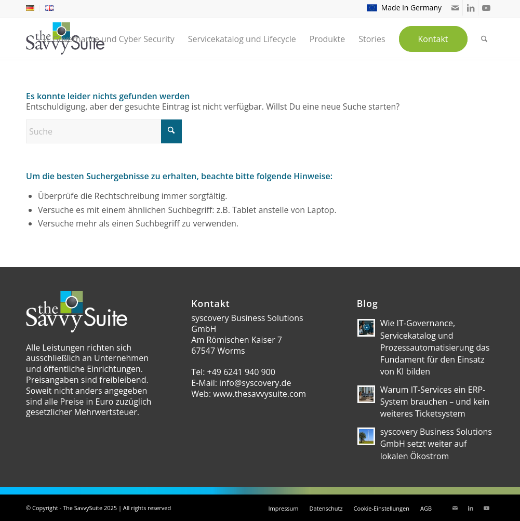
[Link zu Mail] (454, 8)
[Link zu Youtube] (486, 8)
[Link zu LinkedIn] (470, 8)
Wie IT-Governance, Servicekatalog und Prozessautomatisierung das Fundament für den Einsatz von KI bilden (435, 347)
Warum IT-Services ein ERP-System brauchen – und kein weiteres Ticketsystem (435, 401)
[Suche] (104, 131)
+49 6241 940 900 (241, 372)
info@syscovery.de (255, 383)
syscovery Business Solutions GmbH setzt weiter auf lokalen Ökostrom (436, 443)
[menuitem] (33, 8)
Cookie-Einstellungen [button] (381, 508)
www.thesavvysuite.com (259, 393)
